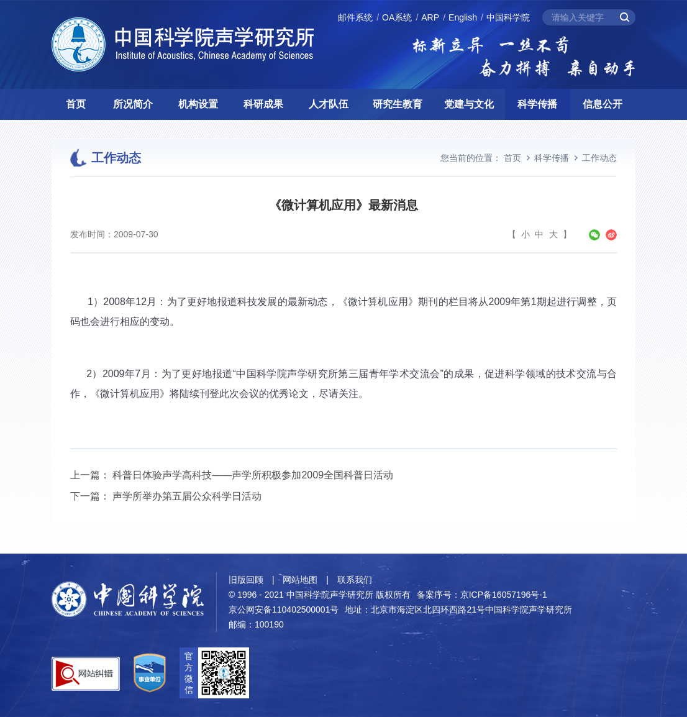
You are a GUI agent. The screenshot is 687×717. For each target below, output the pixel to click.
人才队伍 (328, 104)
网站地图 (300, 580)
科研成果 (263, 104)
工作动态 (599, 158)
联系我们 (354, 580)
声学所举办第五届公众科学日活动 (187, 496)
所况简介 (133, 104)
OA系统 (397, 17)
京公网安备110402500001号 (284, 609)
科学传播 (537, 104)
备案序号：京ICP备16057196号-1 (482, 595)
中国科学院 (508, 17)
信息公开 (602, 104)
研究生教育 (397, 104)
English (462, 17)
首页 (76, 104)
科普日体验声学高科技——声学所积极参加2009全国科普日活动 (252, 475)
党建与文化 (469, 104)
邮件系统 (355, 17)
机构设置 (198, 104)
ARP (430, 17)
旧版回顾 (246, 580)
